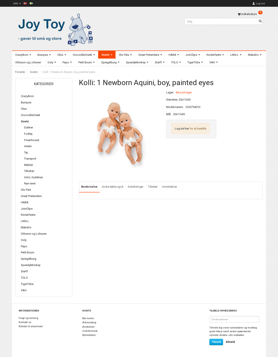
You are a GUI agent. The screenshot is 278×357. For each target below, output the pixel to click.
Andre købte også (112, 186)
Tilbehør (153, 186)
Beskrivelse (89, 186)
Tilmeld (216, 342)
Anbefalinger (136, 186)
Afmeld (230, 342)
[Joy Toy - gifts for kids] (54, 29)
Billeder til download (31, 326)
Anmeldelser (169, 186)
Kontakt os (25, 322)
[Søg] (260, 21)
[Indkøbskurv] (250, 14)
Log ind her (182, 128)
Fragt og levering (28, 318)
